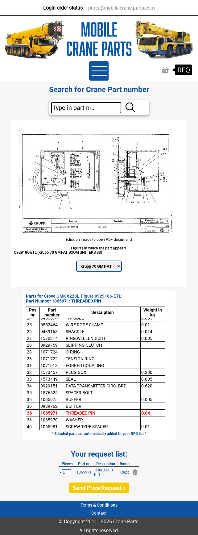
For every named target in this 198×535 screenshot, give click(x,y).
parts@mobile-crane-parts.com (121, 8)
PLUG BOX (76, 372)
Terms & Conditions (99, 505)
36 (29, 399)
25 (29, 324)
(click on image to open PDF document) (99, 239)
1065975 (49, 399)
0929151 (49, 385)
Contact (99, 513)
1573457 (49, 372)
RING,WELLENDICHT (86, 338)
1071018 (49, 365)
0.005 (146, 338)
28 (29, 345)
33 (29, 379)
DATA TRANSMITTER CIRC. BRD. (96, 385)
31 (29, 365)
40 (29, 426)
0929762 (49, 406)
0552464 (49, 324)
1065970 (49, 419)
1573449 (49, 379)
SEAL (71, 379)
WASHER (74, 419)
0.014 (146, 331)
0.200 (146, 372)
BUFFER (73, 399)
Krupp (124, 472)
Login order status (63, 8)
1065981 (49, 426)
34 (29, 385)
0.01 (145, 324)
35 (29, 392)
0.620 (146, 385)
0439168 (49, 331)
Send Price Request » (99, 488)
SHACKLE (75, 331)
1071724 (49, 351)
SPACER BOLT (79, 392)
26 (29, 331)
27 (29, 338)
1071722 (49, 358)
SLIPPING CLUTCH (84, 345)
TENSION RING (80, 358)
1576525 (49, 392)
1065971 (49, 413)
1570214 (49, 338)
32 (29, 372)
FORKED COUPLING (85, 365)
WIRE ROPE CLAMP (84, 324)
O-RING (73, 351)
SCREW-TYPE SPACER (87, 426)
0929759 (49, 345)
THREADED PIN (80, 413)
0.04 (145, 413)
